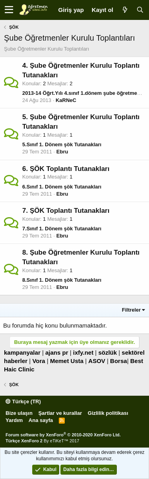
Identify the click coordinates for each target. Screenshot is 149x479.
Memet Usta (66, 360)
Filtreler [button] (131, 310)
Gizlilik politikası (108, 413)
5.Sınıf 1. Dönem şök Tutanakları (61, 144)
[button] (9, 10)
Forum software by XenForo (63, 434)
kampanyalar (22, 352)
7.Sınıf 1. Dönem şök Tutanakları (61, 229)
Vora (38, 360)
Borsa (118, 360)
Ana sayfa (41, 420)
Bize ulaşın (19, 413)
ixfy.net (83, 352)
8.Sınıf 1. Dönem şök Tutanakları (61, 280)
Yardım (14, 420)
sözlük (107, 352)
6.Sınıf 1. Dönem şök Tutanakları (61, 187)
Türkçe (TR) (23, 401)
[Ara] (139, 9)
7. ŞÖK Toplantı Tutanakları (65, 210)
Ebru (62, 152)
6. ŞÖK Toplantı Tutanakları (65, 169)
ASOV (96, 360)
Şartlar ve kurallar (60, 413)
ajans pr (56, 352)
